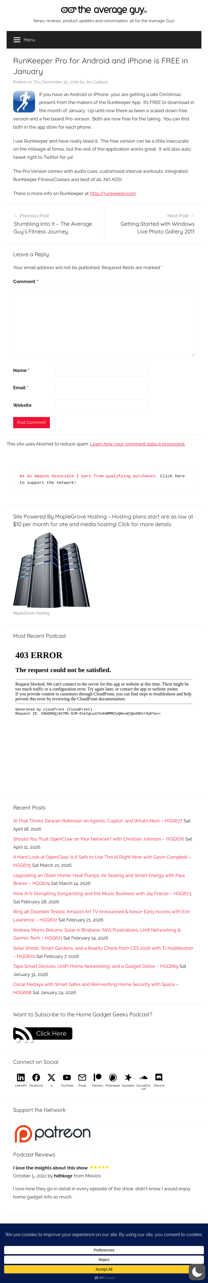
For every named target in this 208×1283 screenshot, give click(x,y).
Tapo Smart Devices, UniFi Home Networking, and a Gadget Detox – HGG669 (95, 966)
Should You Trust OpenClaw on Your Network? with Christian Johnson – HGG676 (98, 839)
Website (22, 405)
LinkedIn (21, 1085)
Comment (25, 281)
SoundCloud (143, 1087)
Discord (159, 1085)
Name (21, 370)
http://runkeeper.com (113, 193)
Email (20, 387)
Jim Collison (97, 82)
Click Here (51, 1033)
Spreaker (128, 1085)
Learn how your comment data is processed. (137, 444)
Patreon (97, 1085)
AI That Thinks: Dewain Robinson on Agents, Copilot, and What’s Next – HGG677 (98, 821)
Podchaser (113, 1085)
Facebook (36, 1085)
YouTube (67, 1085)
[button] (197, 1272)
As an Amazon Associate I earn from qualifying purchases (87, 476)
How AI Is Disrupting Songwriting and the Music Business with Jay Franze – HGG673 (102, 893)
